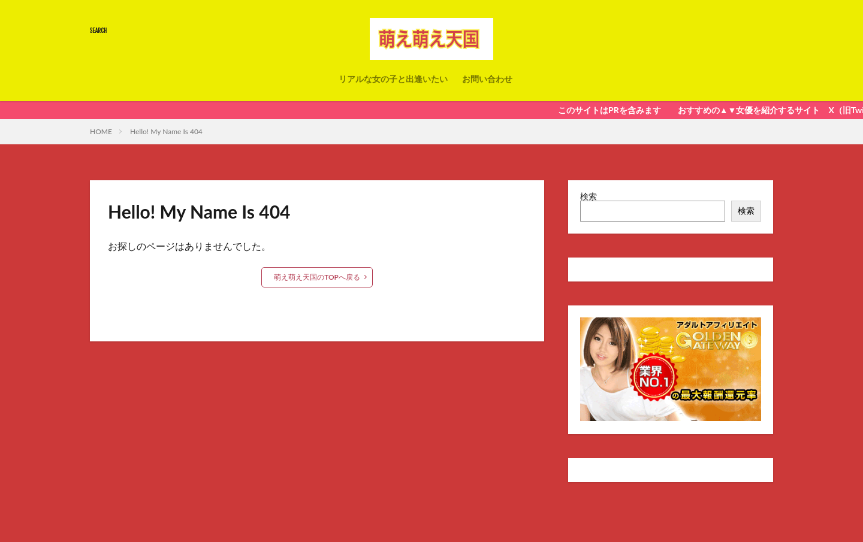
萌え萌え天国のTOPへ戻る (317, 276)
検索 (588, 196)
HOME (101, 131)
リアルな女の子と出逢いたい (393, 79)
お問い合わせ (487, 79)
